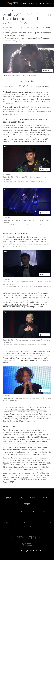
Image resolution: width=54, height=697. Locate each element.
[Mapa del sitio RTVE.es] (48, 523)
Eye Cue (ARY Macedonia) (35, 419)
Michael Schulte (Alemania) (20, 358)
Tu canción (18, 94)
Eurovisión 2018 (8, 99)
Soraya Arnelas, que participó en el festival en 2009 (21, 437)
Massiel (24, 478)
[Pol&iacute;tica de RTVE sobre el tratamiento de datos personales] (16, 523)
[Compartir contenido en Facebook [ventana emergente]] (16, 86)
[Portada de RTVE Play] (21, 497)
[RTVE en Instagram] (44, 511)
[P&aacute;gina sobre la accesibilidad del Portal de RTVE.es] (40, 523)
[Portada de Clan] (45, 497)
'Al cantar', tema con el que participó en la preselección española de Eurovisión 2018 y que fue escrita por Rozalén (27, 130)
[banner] (14, 3)
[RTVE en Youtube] (32, 511)
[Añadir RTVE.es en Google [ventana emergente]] (44, 86)
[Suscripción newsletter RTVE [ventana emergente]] (35, 86)
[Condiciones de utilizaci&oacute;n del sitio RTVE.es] (6, 523)
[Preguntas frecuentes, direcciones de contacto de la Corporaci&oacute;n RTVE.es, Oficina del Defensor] (19, 527)
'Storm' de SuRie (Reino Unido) (34, 302)
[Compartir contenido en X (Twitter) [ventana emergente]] (20, 86)
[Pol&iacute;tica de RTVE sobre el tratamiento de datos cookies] (29, 523)
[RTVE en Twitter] (21, 511)
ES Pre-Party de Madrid (34, 94)
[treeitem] (28, 3)
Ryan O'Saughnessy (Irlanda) (25, 416)
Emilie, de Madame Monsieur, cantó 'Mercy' (27, 293)
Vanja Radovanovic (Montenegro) (22, 412)
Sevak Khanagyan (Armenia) (20, 414)
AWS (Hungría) (31, 410)
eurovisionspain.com (40, 101)
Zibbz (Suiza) (31, 421)
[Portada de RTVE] (8, 497)
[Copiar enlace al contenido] (32, 86)
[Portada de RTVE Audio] (33, 497)
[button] (5, 3)
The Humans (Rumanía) (17, 410)
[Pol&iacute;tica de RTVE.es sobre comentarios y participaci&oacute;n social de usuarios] (30, 527)
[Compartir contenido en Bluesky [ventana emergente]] (24, 86)
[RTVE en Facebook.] (10, 511)
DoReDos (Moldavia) (17, 419)
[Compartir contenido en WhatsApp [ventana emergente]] (28, 86)
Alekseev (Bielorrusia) (39, 414)
